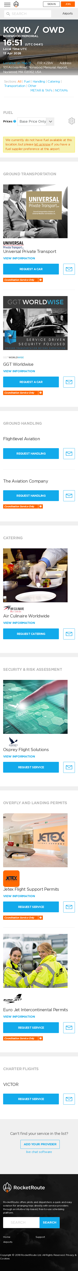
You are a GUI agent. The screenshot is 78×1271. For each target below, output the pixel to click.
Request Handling (31, 453)
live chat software (39, 1152)
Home (6, 1236)
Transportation (14, 86)
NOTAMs (61, 90)
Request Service (31, 767)
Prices (9, 121)
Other (32, 86)
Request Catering (31, 634)
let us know (42, 144)
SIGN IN (51, 4)
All (19, 81)
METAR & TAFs (41, 90)
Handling (39, 81)
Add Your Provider (40, 1144)
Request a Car (31, 269)
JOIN (68, 4)
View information (19, 258)
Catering (54, 81)
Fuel (27, 81)
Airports (67, 13)
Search (49, 1222)
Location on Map (17, 63)
